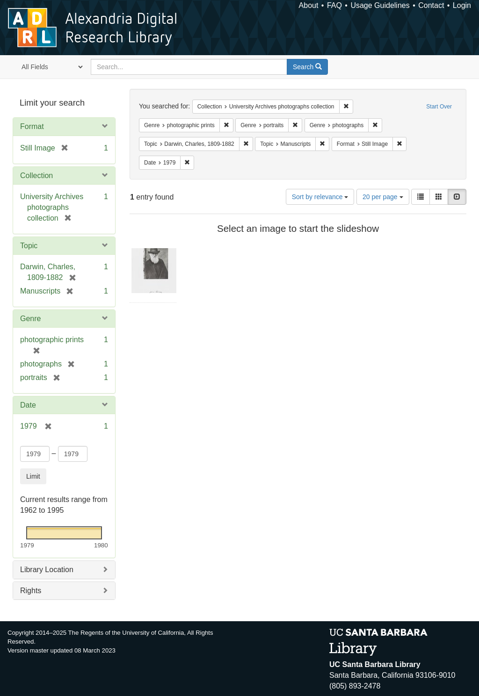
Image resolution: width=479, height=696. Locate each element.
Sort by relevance (320, 197)
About (309, 5)
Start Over (439, 106)
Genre (30, 319)
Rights (30, 591)
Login (462, 5)
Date (28, 405)
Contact (431, 5)
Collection (36, 175)
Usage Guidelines (379, 5)
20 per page (383, 197)
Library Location (46, 570)
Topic (28, 246)
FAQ (334, 5)
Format (32, 126)
